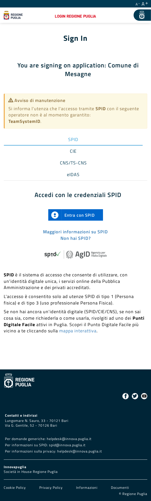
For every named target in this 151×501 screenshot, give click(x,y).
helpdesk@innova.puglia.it (69, 438)
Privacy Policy (51, 487)
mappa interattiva (78, 330)
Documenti (120, 487)
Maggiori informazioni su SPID (75, 231)
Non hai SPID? (75, 238)
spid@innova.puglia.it (67, 445)
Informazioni (87, 487)
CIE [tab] (73, 151)
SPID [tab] (73, 139)
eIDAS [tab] (73, 174)
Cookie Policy (15, 487)
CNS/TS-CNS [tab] (73, 162)
